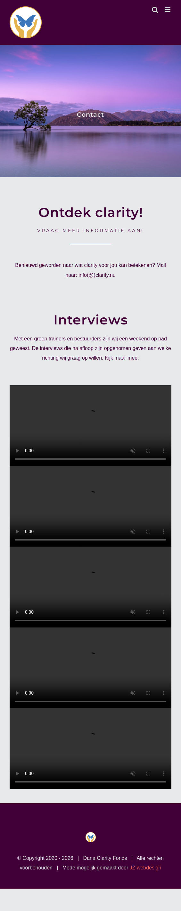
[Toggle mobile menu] (168, 9)
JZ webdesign (145, 867)
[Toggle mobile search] (155, 9)
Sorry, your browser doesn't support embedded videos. (90, 425)
